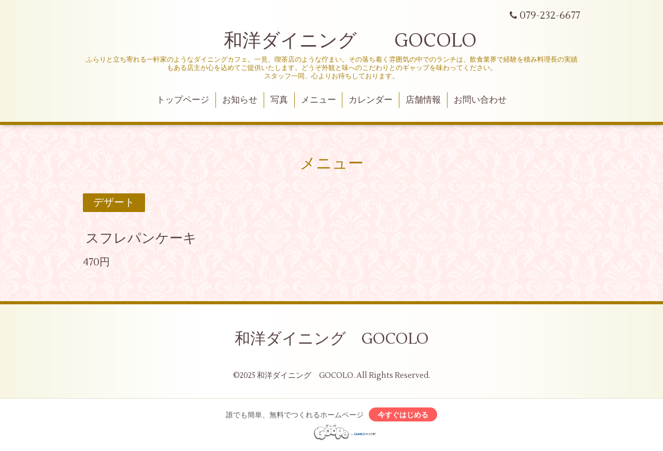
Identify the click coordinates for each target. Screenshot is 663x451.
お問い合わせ (480, 100)
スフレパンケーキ (141, 238)
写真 (279, 100)
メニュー (318, 100)
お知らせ (239, 100)
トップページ (182, 100)
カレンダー (371, 100)
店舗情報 (423, 100)
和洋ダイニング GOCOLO (331, 41)
